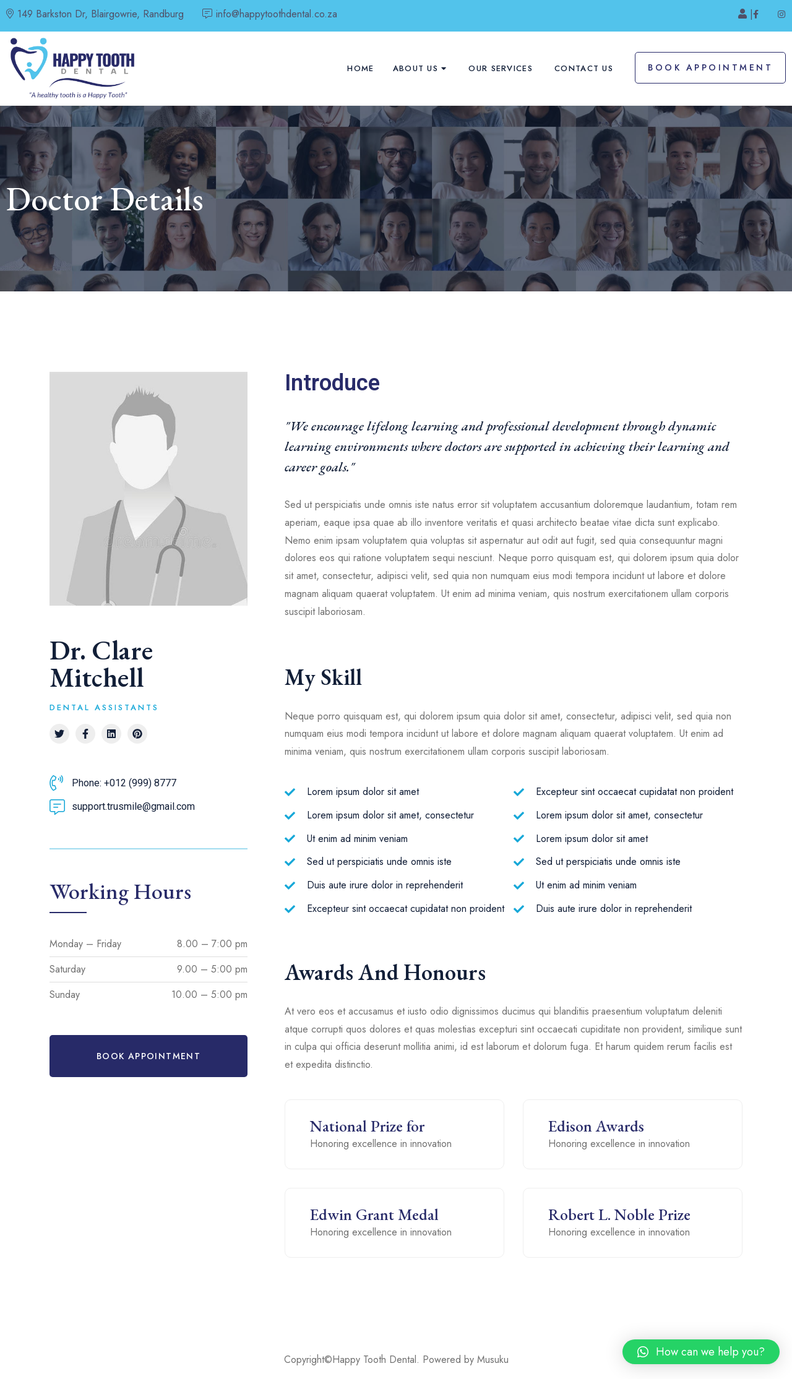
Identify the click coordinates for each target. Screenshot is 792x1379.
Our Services (500, 68)
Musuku (493, 1359)
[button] (149, 1056)
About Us (415, 68)
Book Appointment (710, 67)
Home (360, 68)
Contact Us (583, 68)
